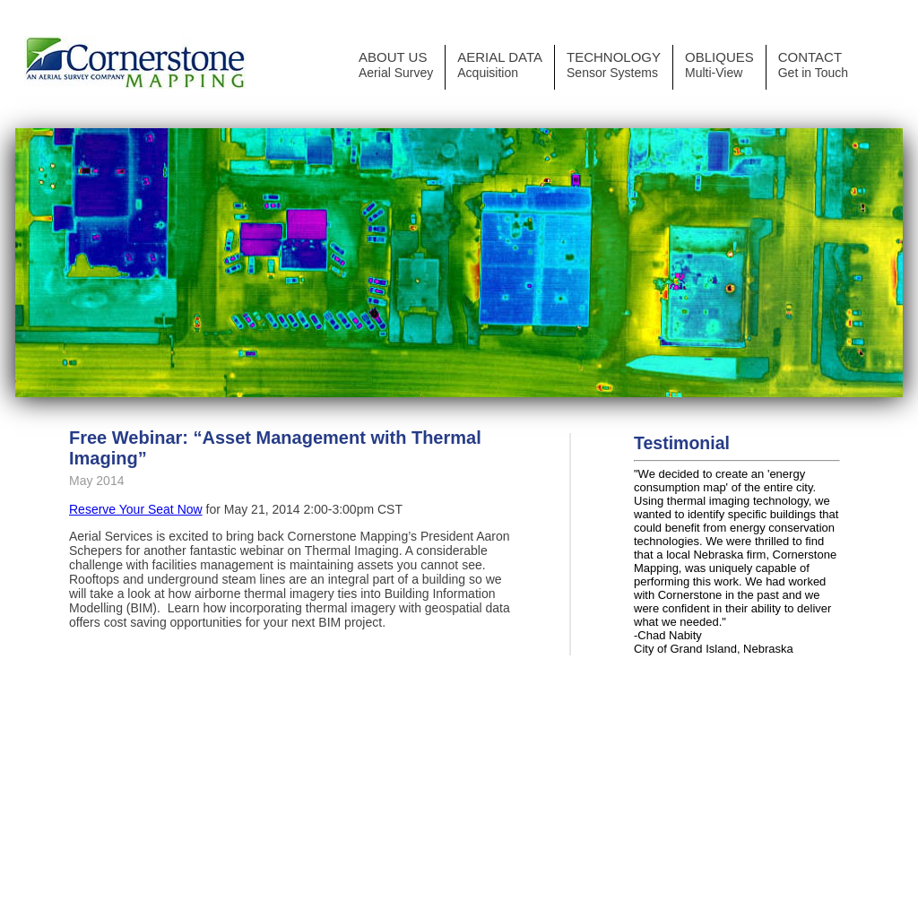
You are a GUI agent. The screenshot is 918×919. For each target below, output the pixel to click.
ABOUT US (396, 64)
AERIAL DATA (499, 64)
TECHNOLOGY (614, 64)
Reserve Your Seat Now (136, 509)
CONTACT (813, 64)
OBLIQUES (719, 64)
